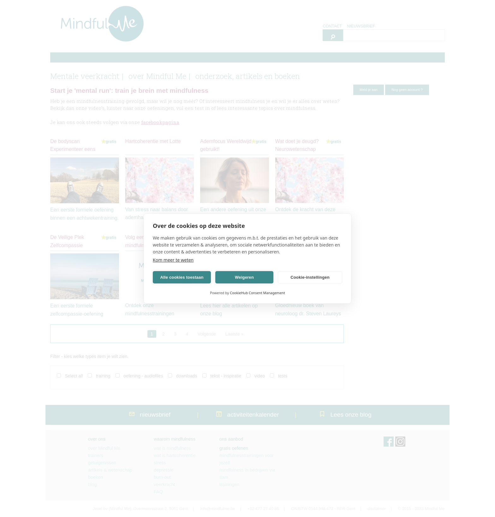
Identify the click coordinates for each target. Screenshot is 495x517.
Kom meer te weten (173, 260)
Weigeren (244, 277)
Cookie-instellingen (310, 277)
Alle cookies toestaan (181, 277)
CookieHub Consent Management (257, 292)
